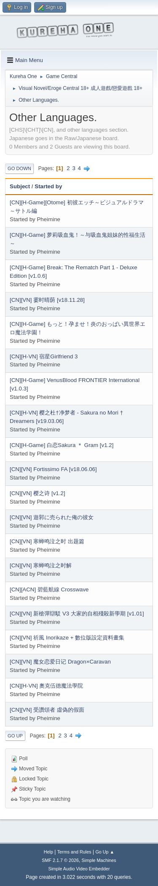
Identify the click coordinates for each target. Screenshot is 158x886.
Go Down (19, 168)
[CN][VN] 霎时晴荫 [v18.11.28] (47, 300)
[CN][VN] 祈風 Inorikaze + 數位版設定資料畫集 (67, 637)
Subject (20, 186)
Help (48, 851)
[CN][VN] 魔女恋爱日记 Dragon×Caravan (60, 661)
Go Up (15, 735)
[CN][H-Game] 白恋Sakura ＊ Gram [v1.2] (61, 445)
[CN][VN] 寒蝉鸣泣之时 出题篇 (47, 541)
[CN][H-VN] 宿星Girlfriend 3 (44, 356)
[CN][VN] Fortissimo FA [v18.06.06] (53, 469)
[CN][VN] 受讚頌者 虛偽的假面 (47, 710)
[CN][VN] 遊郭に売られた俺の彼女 (52, 517)
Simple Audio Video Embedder (79, 868)
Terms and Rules (74, 851)
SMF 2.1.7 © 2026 (60, 860)
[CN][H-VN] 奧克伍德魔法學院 (46, 686)
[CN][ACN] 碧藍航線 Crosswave (49, 589)
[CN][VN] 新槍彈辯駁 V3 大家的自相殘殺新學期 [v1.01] (77, 613)
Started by (48, 186)
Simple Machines (99, 860)
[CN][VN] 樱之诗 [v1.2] (37, 493)
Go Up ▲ (104, 851)
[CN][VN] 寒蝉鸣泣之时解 (41, 565)
